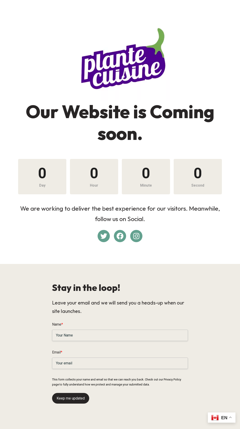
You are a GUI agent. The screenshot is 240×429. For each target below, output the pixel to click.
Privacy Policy (172, 379)
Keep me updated (71, 398)
